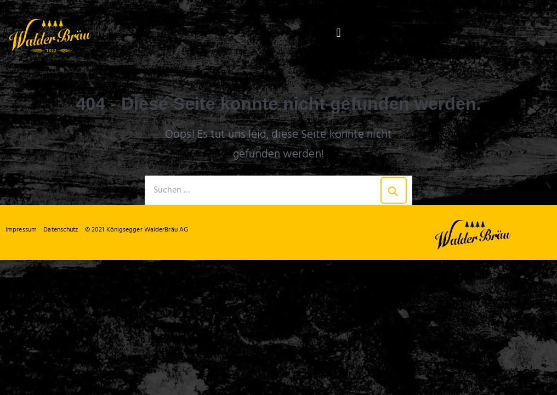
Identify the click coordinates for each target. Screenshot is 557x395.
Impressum (21, 229)
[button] (338, 33)
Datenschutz (60, 229)
